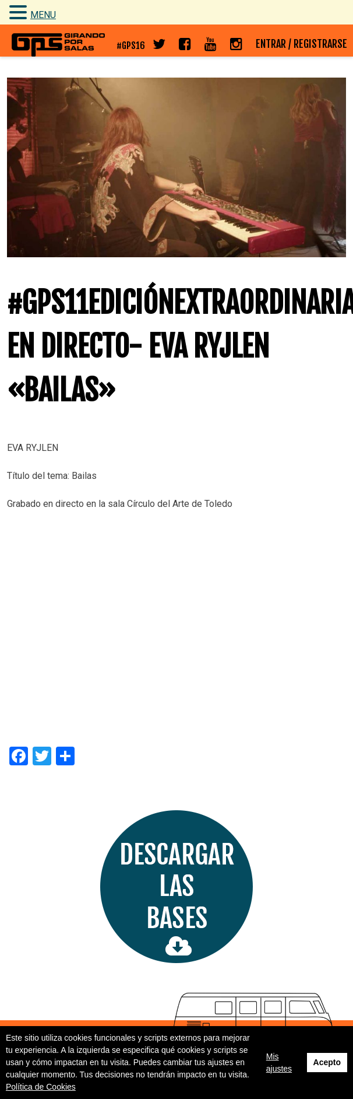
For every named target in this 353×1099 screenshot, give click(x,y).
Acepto (327, 1062)
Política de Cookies (41, 1086)
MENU (43, 14)
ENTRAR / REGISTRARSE (301, 43)
